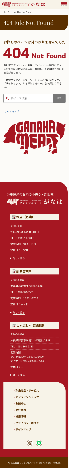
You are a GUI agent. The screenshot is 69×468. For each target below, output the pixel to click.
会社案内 (21, 410)
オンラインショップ (27, 397)
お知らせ (21, 403)
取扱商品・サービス (27, 390)
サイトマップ (11, 111)
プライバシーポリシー (28, 423)
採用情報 (21, 416)
